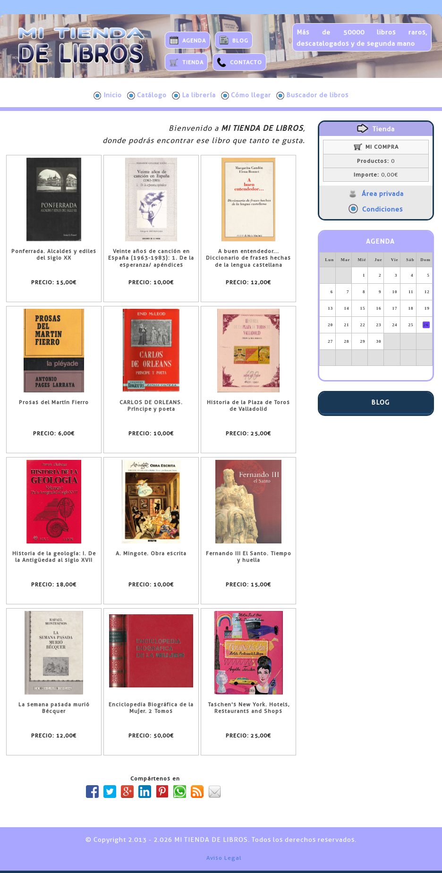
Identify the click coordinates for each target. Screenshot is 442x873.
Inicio (108, 95)
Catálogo (147, 95)
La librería (194, 95)
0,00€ (376, 174)
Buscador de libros (312, 95)
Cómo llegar (246, 95)
